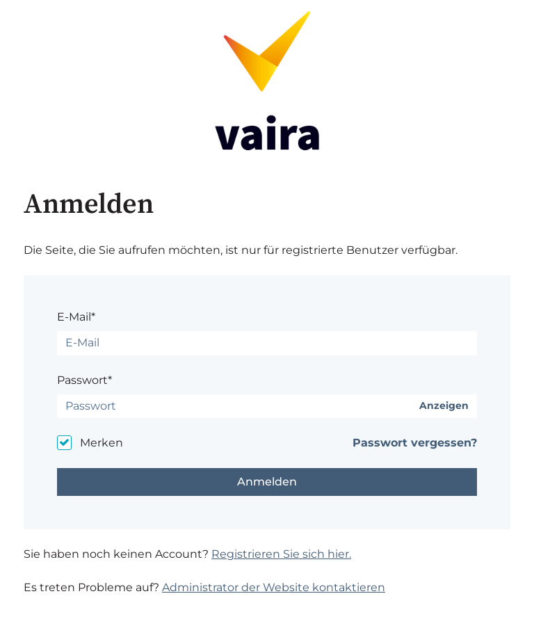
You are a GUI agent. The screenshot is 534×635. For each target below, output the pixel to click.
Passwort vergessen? (415, 442)
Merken (101, 442)
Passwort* (84, 380)
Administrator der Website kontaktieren (273, 587)
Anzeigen (444, 406)
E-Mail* (76, 316)
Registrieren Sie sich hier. (281, 554)
